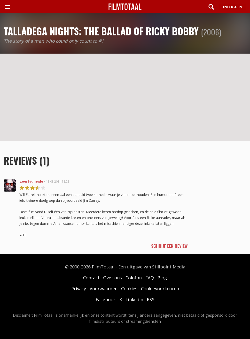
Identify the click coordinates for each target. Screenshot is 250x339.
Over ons (112, 278)
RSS (150, 299)
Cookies (129, 288)
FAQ (149, 278)
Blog (162, 278)
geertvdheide (31, 181)
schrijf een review (169, 246)
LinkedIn (134, 299)
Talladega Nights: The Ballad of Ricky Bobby (101, 31)
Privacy (78, 288)
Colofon (133, 278)
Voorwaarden (103, 288)
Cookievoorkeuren (160, 288)
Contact (91, 278)
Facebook (106, 299)
